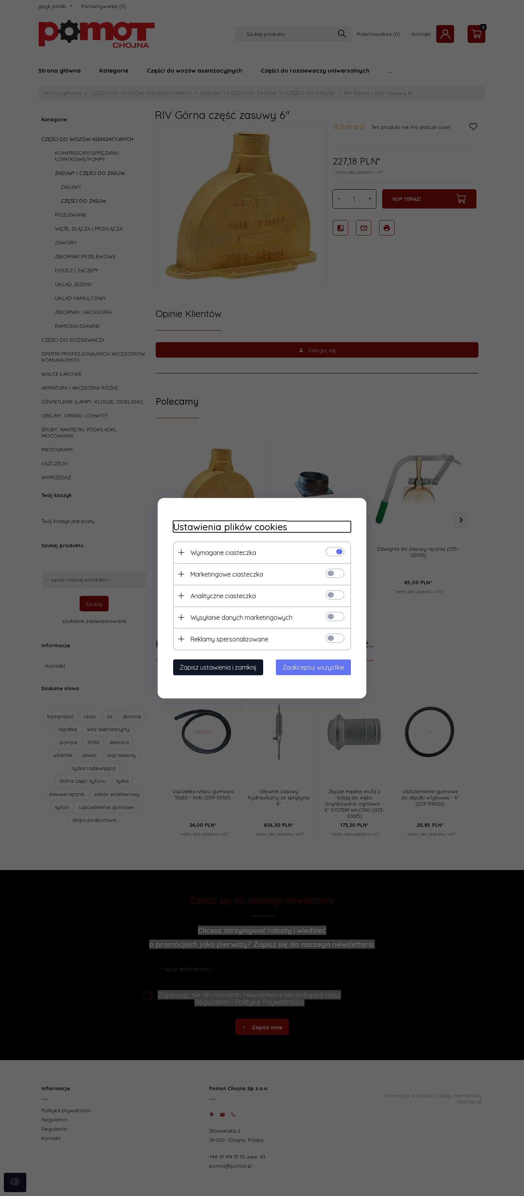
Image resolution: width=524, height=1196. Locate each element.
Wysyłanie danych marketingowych (242, 617)
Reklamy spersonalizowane (229, 639)
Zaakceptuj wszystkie (313, 667)
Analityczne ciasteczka (223, 595)
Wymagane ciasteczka (223, 552)
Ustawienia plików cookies (230, 526)
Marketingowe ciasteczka (227, 574)
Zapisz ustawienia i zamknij (218, 667)
